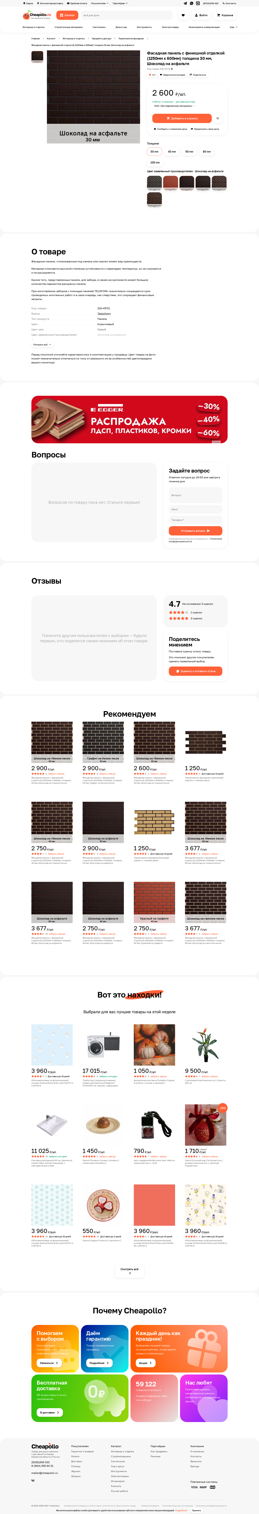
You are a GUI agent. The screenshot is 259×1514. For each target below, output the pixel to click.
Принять (196, 1510)
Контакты (231, 3)
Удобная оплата (78, 3)
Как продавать (159, 1451)
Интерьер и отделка (33, 27)
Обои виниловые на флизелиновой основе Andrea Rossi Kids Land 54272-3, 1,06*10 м (52, 1243)
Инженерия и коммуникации (204, 27)
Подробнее (181, 1510)
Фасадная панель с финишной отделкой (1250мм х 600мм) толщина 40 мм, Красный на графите (153, 940)
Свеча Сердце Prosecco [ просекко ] (102, 1240)
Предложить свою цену (206, 129)
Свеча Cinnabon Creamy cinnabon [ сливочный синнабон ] (101, 1161)
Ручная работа (119, 1491)
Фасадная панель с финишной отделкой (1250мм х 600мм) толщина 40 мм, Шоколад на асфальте (102, 940)
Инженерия (118, 1481)
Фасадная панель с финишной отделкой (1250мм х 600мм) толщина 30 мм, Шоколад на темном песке (153, 780)
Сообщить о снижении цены (172, 129)
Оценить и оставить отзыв (198, 671)
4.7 (153, 74)
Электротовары (170, 27)
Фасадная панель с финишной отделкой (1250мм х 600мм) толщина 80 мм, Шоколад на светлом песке (204, 940)
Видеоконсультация (174, 74)
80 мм (207, 151)
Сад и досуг (117, 1466)
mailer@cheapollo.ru (44, 1473)
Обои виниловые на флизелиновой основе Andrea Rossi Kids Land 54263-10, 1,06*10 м (154, 1243)
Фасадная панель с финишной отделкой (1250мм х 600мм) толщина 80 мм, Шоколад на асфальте (51, 940)
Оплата (75, 1456)
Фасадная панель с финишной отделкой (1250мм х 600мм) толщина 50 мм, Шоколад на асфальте (102, 860)
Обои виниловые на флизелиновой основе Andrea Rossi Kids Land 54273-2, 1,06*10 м (52, 1083)
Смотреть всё (129, 1269)
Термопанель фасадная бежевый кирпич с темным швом (151, 859)
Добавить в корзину (184, 118)
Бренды (194, 1466)
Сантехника (99, 27)
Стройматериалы (121, 1456)
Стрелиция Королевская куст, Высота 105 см (205, 1081)
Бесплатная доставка (51, 3)
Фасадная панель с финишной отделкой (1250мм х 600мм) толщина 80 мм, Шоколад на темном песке (204, 860)
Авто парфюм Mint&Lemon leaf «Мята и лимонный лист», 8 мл (154, 1161)
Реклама (155, 1456)
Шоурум (76, 1476)
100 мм (155, 162)
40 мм (172, 151)
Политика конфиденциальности (211, 1505)
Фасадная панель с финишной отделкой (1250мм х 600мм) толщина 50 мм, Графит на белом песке (102, 780)
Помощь (75, 1466)
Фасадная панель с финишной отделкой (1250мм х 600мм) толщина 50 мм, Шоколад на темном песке (51, 780)
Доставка (76, 1461)
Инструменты (144, 27)
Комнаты (116, 1486)
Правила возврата (150, 1505)
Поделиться (199, 74)
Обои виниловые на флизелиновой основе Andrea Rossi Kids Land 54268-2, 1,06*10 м (206, 1243)
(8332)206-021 (210, 3)
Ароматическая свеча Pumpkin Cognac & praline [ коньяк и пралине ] (154, 1081)
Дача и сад (121, 27)
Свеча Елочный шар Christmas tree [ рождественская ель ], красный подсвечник (204, 1163)
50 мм (189, 151)
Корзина (227, 15)
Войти (203, 15)
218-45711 (165, 69)
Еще (232, 27)
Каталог (70, 15)
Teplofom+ (104, 313)
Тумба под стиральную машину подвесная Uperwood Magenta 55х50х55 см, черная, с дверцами (100, 1083)
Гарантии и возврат (82, 1451)
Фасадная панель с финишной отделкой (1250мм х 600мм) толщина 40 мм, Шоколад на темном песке (51, 860)
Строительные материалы (69, 27)
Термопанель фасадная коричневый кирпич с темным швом (204, 779)
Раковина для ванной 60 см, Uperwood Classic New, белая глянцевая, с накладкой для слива (51, 1163)
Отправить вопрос (193, 530)
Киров (29, 3)
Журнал (75, 1471)
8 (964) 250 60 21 (42, 1465)
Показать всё (40, 344)
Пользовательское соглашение (177, 1505)
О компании (197, 1451)
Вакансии (196, 1461)
